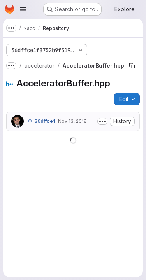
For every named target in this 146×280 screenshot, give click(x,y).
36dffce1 (41, 121)
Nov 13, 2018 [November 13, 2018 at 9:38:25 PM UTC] (72, 121)
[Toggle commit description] (102, 121)
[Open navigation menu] (23, 9)
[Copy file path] (132, 66)
